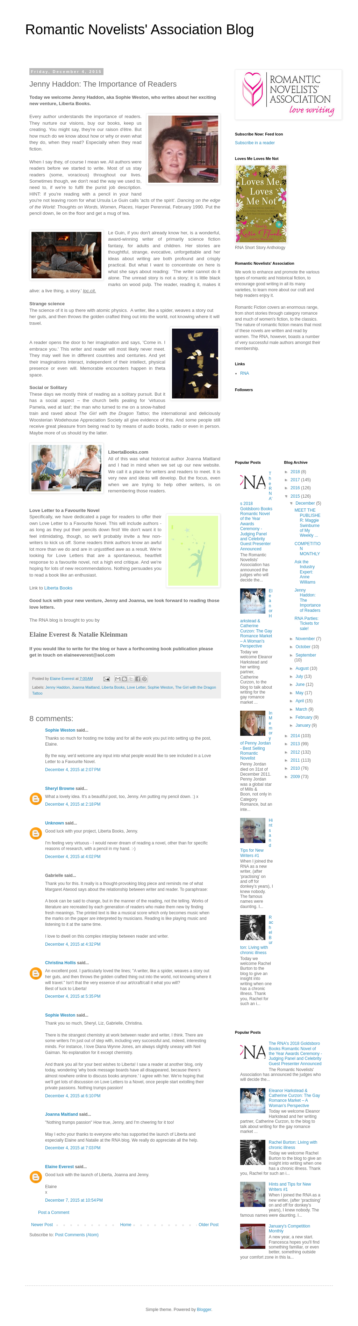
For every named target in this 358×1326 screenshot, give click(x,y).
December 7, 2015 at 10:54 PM (74, 1200)
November (305, 638)
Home (125, 1224)
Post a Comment (53, 1212)
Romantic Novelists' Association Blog (139, 29)
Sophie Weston (160, 687)
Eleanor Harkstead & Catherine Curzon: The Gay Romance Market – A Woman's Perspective (256, 618)
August (302, 668)
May (300, 692)
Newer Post (42, 1224)
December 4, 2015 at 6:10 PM (72, 1095)
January (303, 725)
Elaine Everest (59, 1166)
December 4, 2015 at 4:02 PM (72, 856)
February (304, 717)
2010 (296, 768)
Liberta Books (113, 687)
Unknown (54, 823)
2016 (296, 487)
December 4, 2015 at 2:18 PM (72, 804)
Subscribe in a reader (255, 142)
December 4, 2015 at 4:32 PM (72, 944)
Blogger (204, 1309)
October (303, 646)
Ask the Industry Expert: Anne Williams (304, 572)
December (305, 503)
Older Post (209, 1224)
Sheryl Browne (59, 788)
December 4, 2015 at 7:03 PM (72, 1147)
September (305, 655)
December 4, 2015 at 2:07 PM (72, 769)
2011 (296, 760)
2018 (296, 471)
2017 (296, 479)
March (301, 709)
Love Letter (136, 687)
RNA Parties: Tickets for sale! (306, 623)
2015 (296, 496)
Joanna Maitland (85, 687)
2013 (296, 743)
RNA (244, 373)
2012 (296, 752)
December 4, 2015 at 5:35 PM (72, 996)
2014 (296, 735)
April (300, 700)
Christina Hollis (60, 962)
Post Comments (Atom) (77, 1234)
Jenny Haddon (57, 687)
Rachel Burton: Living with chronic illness (293, 1145)
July (299, 676)
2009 (296, 776)
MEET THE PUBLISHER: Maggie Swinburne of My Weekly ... (307, 523)
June (300, 684)
